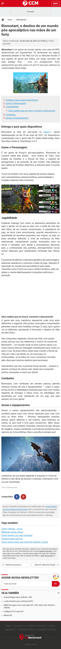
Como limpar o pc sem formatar (16, 535)
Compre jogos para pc (12, 538)
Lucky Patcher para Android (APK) (18, 601)
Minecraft (8, 615)
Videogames (21, 20)
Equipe (8, 626)
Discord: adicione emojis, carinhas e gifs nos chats (44, 565)
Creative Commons (45, 551)
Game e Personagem (16, 103)
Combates (11, 114)
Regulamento (10, 629)
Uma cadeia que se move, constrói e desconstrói (31, 110)
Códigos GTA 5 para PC (14, 611)
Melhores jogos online (12, 532)
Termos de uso (19, 626)
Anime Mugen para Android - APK (18, 597)
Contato (51, 626)
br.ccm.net (48, 556)
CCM (42, 556)
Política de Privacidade (36, 626)
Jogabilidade (12, 106)
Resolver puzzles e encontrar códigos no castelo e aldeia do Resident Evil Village (17, 565)
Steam (46, 132)
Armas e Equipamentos (17, 118)
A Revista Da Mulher (26, 629)
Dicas (10, 20)
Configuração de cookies (46, 629)
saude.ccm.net (30, 644)
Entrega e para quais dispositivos (22, 100)
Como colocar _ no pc (11, 528)
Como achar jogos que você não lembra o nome (24, 542)
